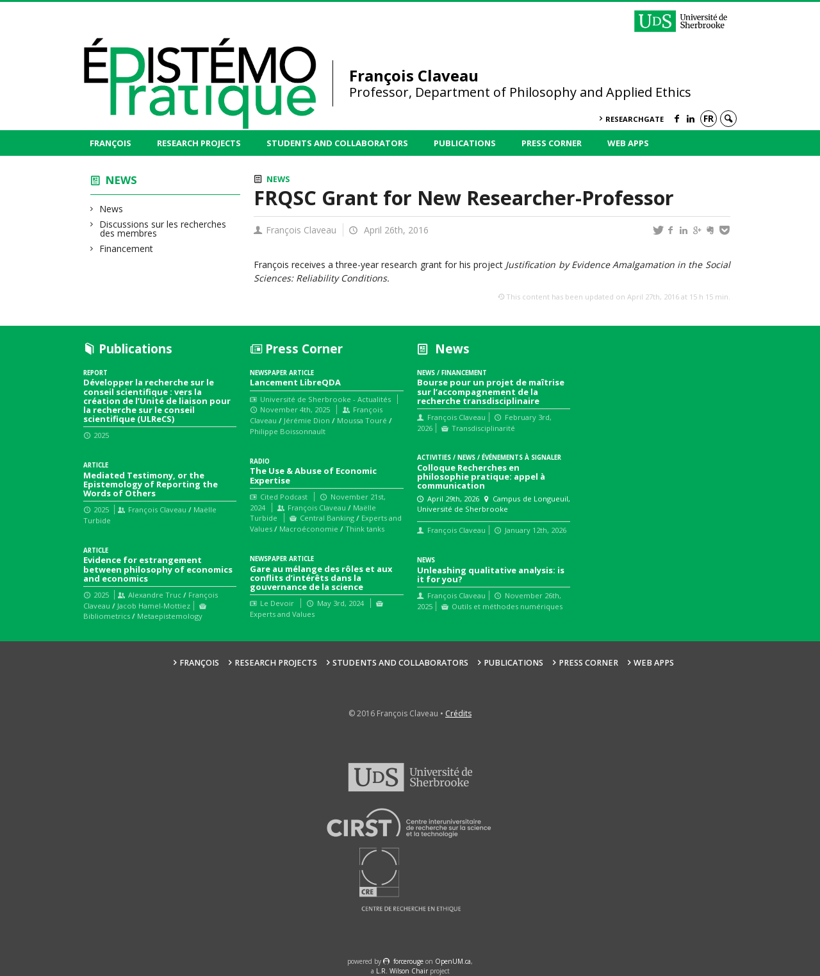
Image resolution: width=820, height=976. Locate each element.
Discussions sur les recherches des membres (163, 228)
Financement (126, 248)
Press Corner (551, 143)
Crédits (458, 713)
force (408, 961)
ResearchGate (634, 119)
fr (708, 118)
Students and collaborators (337, 143)
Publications (465, 143)
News (121, 179)
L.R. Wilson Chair (402, 970)
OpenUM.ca (453, 961)
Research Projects (199, 143)
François (110, 143)
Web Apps (628, 143)
